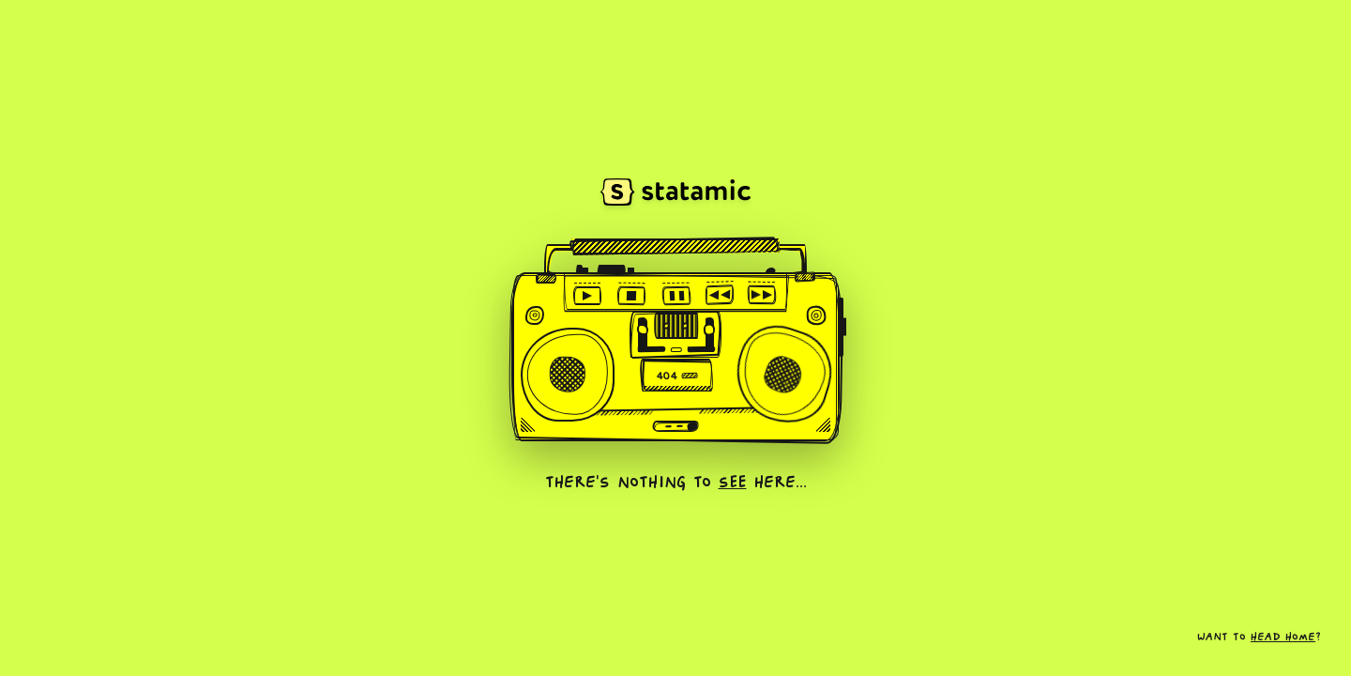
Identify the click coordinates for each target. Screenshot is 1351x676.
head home (1283, 638)
